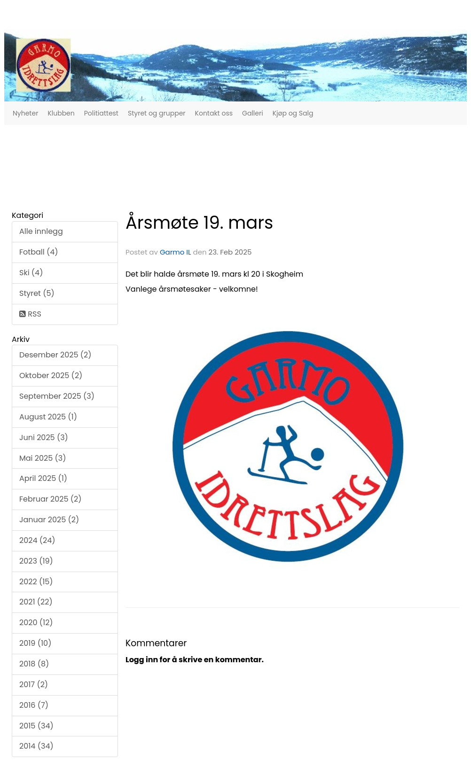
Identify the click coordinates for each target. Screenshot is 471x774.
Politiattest (101, 113)
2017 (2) (33, 684)
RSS (30, 314)
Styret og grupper (157, 113)
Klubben (60, 113)
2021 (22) (36, 601)
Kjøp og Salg (293, 113)
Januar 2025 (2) (49, 519)
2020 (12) (36, 622)
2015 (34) (36, 725)
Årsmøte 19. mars (199, 222)
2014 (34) (36, 746)
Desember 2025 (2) (55, 354)
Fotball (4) (38, 252)
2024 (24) (37, 540)
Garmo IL (175, 252)
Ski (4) (31, 272)
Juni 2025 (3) (43, 437)
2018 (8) (34, 663)
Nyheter (25, 113)
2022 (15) (36, 581)
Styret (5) (37, 293)
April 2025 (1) (43, 478)
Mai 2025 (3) (42, 458)
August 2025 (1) (48, 416)
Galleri (252, 113)
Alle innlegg (41, 231)
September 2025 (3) (56, 396)
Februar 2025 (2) (50, 499)
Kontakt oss (214, 113)
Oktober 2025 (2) (50, 375)
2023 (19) (36, 561)
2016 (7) (33, 705)
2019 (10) (35, 643)
